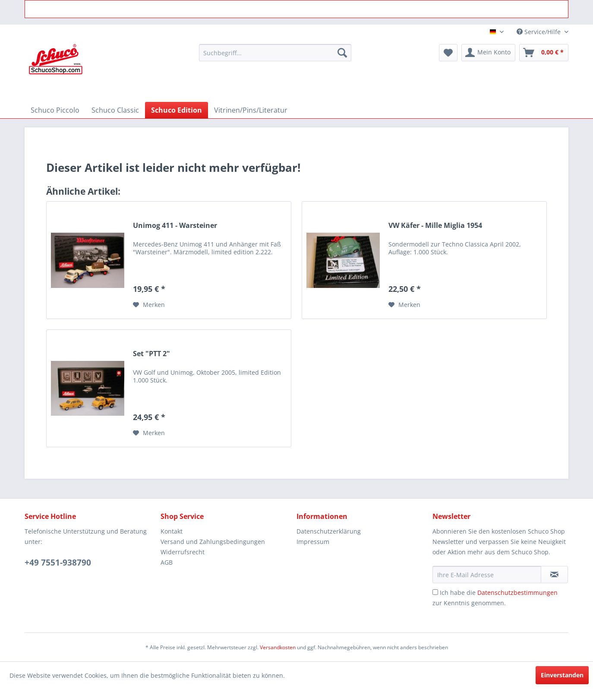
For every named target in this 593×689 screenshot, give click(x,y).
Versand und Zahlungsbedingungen (213, 541)
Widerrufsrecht (183, 552)
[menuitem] (275, 52)
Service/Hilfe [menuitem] (539, 32)
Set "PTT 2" (151, 353)
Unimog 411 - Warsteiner (175, 225)
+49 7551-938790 (58, 562)
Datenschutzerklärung (328, 531)
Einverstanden (562, 675)
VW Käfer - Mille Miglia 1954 (435, 225)
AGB (167, 562)
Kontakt (172, 531)
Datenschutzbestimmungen (517, 592)
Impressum (312, 541)
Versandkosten (278, 647)
